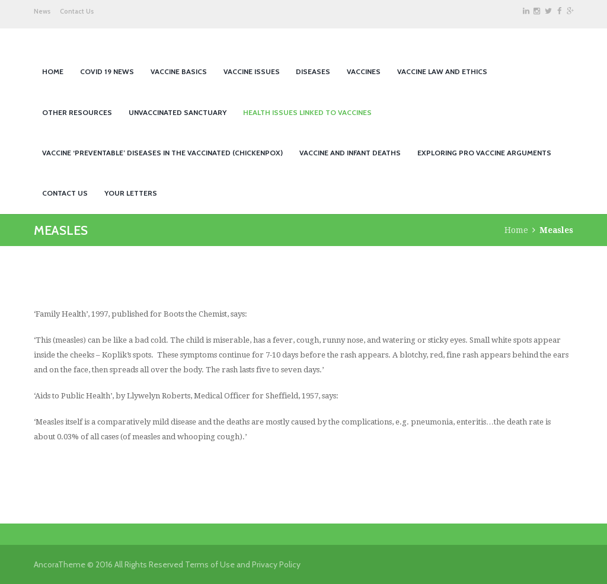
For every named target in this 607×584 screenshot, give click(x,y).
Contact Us (77, 11)
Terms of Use (210, 564)
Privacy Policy (276, 564)
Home (516, 230)
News (42, 11)
